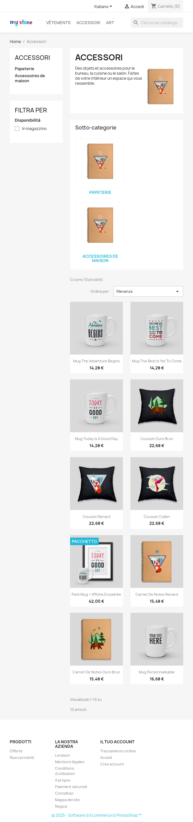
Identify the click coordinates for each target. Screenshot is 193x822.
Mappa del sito (67, 799)
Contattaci (64, 793)
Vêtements (58, 22)
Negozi (61, 806)
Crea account (112, 764)
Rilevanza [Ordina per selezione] (148, 291)
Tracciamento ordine (118, 751)
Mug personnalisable (157, 672)
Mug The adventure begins (96, 361)
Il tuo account (117, 742)
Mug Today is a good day (96, 438)
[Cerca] (157, 23)
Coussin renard (96, 516)
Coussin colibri (157, 516)
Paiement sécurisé (71, 786)
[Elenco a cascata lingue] (104, 7)
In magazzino (34, 128)
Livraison (62, 755)
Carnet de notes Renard (156, 594)
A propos (63, 780)
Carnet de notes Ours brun (96, 672)
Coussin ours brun (156, 438)
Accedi (106, 757)
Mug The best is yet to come (157, 361)
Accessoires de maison (30, 78)
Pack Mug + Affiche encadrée (96, 594)
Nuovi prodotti (22, 757)
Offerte (16, 751)
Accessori (88, 22)
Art (110, 22)
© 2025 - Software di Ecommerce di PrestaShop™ (96, 815)
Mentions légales (69, 761)
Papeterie (24, 68)
